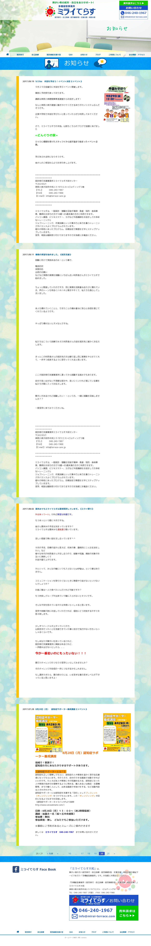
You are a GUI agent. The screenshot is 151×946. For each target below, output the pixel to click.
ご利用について (115, 55)
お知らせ (83, 55)
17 (82, 853)
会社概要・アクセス (137, 55)
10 (69, 853)
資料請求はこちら (133, 3)
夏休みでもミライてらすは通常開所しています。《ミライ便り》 (64, 508)
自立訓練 (35, 55)
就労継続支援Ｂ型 (54, 55)
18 (88, 853)
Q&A (70, 55)
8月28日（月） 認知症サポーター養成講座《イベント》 (61, 709)
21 (108, 853)
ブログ (98, 55)
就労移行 (20, 55)
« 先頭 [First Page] (50, 853)
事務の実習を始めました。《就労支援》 (53, 254)
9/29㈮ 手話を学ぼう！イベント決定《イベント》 (58, 81)
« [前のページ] (58, 853)
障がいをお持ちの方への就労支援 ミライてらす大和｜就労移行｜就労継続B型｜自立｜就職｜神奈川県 (70, 10)
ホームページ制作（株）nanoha (75, 937)
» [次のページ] (114, 853)
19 (95, 853)
